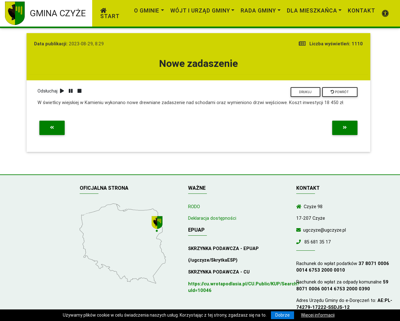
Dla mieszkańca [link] (312, 10)
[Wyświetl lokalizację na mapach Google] (158, 224)
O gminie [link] (146, 10)
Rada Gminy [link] (258, 10)
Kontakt (361, 10)
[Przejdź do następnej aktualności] (345, 128)
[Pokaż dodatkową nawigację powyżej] (385, 13)
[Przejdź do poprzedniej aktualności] (52, 128)
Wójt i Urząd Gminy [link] (200, 10)
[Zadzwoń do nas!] (299, 242)
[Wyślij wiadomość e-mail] (299, 230)
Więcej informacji (318, 315)
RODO (194, 206)
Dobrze (282, 315)
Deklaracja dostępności (212, 218)
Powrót (340, 92)
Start (110, 14)
